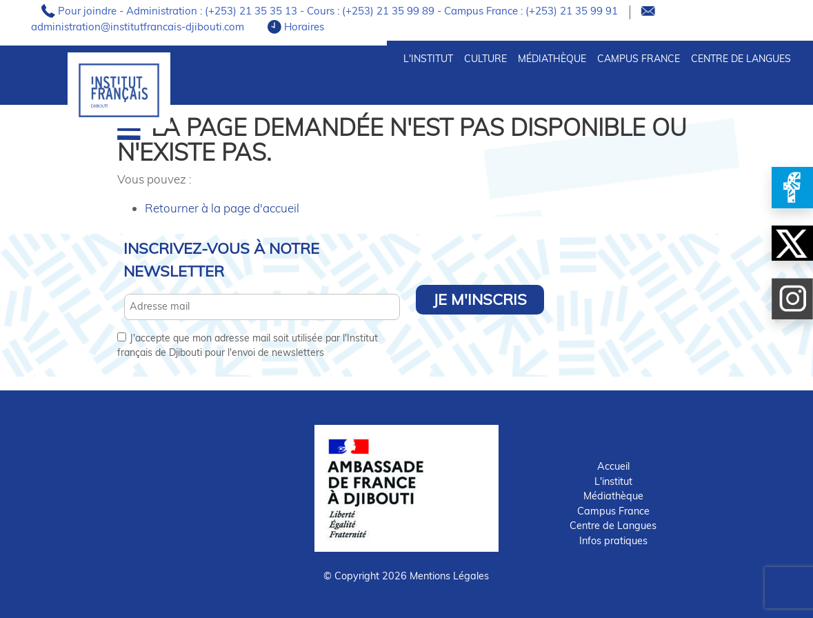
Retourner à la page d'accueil (222, 208)
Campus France (638, 58)
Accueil (613, 466)
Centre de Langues (741, 58)
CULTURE (485, 58)
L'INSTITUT (428, 58)
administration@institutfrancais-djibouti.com (139, 26)
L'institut (613, 481)
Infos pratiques (613, 541)
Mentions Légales (449, 576)
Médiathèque (552, 58)
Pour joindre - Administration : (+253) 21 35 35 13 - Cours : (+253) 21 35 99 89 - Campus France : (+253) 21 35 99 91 (339, 10)
